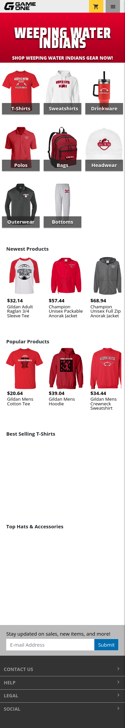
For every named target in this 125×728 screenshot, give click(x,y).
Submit (106, 644)
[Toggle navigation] (113, 6)
